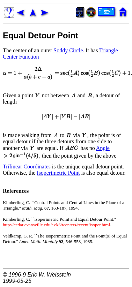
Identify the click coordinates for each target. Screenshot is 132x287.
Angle (103, 148)
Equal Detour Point (40, 35)
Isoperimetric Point (58, 173)
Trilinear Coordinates (27, 166)
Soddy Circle (68, 50)
